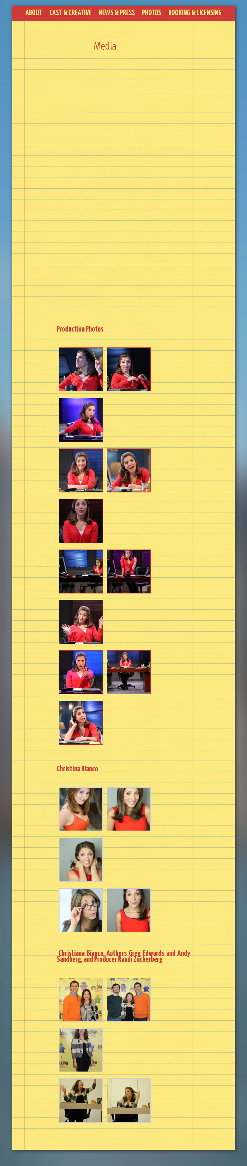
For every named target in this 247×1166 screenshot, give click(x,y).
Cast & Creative (70, 13)
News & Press (117, 13)
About (33, 13)
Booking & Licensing (195, 13)
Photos (151, 13)
